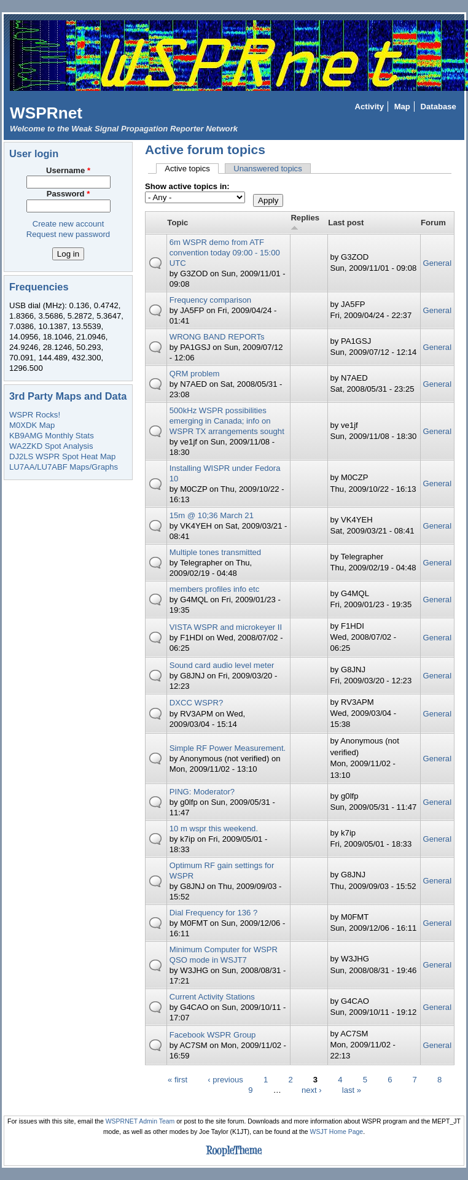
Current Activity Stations (212, 996)
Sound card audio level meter (222, 665)
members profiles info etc (214, 589)
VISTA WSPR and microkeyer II (226, 627)
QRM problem (195, 373)
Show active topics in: (187, 186)
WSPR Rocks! (34, 414)
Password (68, 193)
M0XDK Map (32, 425)
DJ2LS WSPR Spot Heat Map (62, 456)
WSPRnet (46, 113)
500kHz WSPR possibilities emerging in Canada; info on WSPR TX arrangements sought (227, 421)
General (437, 263)
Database (438, 106)
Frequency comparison (210, 300)
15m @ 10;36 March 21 (212, 515)
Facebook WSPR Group (213, 1034)
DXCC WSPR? (196, 702)
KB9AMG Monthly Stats (51, 435)
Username (68, 170)
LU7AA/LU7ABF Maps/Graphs (63, 467)
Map (402, 106)
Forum (433, 222)
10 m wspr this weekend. (214, 828)
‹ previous (225, 1079)
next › (312, 1090)
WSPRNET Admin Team (140, 1121)
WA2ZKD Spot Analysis (51, 446)
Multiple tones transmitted (215, 552)
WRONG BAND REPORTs (217, 336)
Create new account (68, 223)
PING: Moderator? (202, 791)
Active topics (192, 168)
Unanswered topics (267, 168)
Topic (177, 222)
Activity (369, 106)
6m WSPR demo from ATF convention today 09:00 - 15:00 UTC (225, 253)
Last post (346, 222)
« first (177, 1079)
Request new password (68, 234)
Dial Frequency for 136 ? (214, 912)
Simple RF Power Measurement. (228, 748)
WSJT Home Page (337, 1131)
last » (351, 1090)
